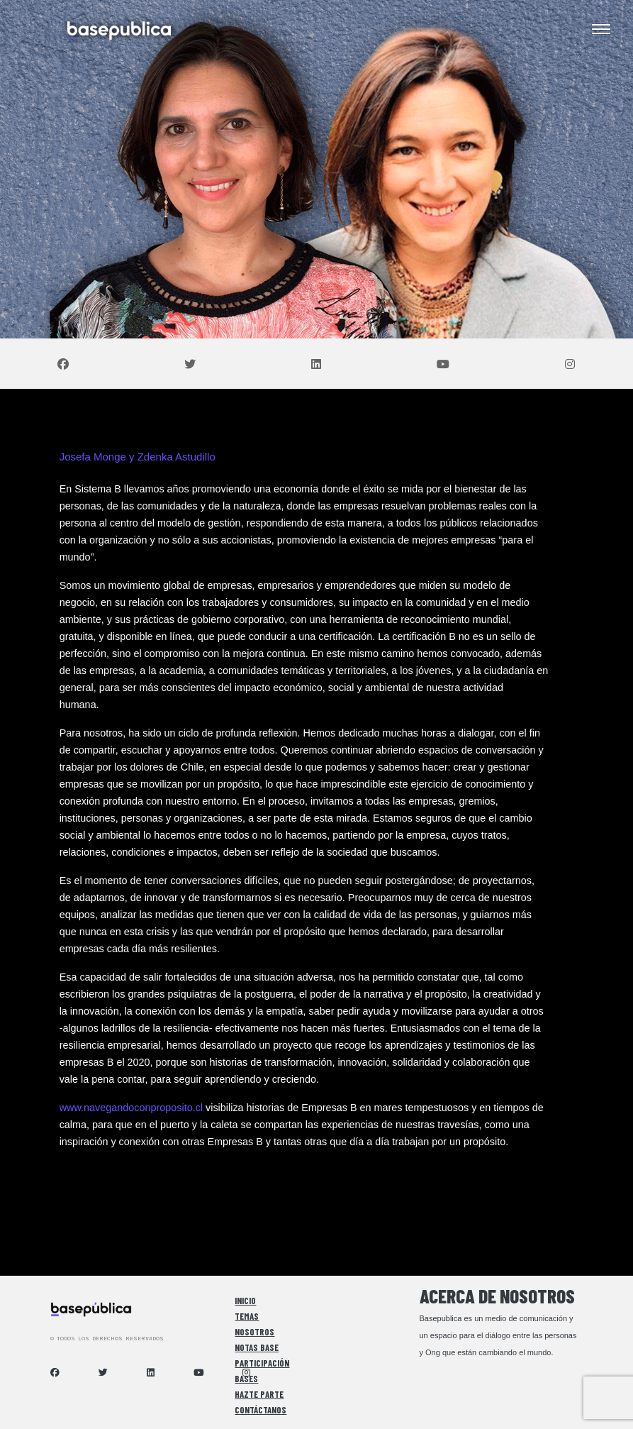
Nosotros (254, 1332)
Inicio (245, 1300)
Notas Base (257, 1347)
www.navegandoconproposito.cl (131, 1107)
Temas (247, 1316)
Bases (246, 1378)
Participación (262, 1363)
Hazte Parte (259, 1394)
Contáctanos (260, 1410)
